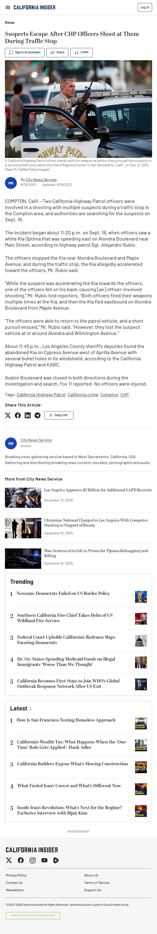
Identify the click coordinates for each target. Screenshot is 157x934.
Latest (18, 709)
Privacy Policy (16, 875)
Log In (144, 7)
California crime (83, 395)
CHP (124, 395)
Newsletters (15, 890)
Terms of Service (96, 883)
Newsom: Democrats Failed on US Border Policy (63, 593)
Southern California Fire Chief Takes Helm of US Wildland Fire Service (65, 618)
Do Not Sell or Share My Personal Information (33, 915)
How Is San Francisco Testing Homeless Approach (66, 720)
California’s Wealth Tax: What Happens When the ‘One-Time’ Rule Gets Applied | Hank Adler (72, 745)
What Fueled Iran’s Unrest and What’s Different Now (69, 786)
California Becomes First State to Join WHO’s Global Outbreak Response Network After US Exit (68, 684)
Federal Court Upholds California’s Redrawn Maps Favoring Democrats (66, 640)
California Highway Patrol (41, 395)
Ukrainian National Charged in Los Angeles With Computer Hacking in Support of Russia (96, 523)
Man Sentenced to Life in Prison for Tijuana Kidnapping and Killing (96, 553)
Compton (109, 395)
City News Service (41, 180)
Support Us (92, 890)
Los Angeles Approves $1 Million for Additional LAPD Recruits (98, 490)
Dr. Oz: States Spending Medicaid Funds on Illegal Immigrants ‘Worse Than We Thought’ (66, 662)
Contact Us (14, 883)
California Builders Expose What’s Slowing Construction (72, 764)
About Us (91, 875)
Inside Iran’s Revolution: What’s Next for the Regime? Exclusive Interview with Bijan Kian (69, 810)
